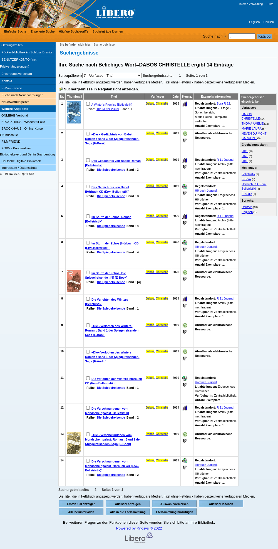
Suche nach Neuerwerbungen (22, 95)
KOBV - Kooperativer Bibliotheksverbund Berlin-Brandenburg (27, 151)
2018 (245, 161)
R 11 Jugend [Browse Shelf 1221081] (225, 298)
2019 (245, 151)
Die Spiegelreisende (111, 169)
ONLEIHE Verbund (14, 115)
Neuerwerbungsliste (15, 101)
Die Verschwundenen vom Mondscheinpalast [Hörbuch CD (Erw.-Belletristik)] (112, 466)
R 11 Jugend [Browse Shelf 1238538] (225, 215)
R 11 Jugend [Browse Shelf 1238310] (225, 159)
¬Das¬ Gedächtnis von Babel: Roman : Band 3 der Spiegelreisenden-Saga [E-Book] (112, 139)
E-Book (246, 179)
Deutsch (269, 22)
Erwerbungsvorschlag (16, 73)
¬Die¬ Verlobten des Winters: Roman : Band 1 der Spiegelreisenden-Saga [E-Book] (112, 330)
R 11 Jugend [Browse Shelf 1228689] (225, 407)
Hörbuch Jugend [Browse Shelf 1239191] (206, 246)
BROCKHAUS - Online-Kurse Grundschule (21, 132)
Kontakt (6, 81)
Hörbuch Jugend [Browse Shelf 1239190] (206, 464)
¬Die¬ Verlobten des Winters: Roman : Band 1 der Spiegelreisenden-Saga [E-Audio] (112, 357)
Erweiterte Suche (43, 31)
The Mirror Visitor (107, 109)
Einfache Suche (15, 31)
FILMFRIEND (10, 141)
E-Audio (247, 194)
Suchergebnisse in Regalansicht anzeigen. (101, 89)
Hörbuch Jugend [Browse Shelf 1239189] (206, 382)
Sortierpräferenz (70, 76)
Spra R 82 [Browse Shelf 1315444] (223, 103)
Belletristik (248, 174)
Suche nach (212, 36)
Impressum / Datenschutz (19, 167)
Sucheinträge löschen (108, 31)
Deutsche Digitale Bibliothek (21, 161)
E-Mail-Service (11, 88)
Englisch (254, 22)
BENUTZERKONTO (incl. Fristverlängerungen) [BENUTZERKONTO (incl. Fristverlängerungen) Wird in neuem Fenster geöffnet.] (18, 63)
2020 (245, 156)
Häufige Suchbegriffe (73, 31)
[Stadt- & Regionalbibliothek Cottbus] (83, 14)
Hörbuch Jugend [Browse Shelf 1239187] (206, 190)
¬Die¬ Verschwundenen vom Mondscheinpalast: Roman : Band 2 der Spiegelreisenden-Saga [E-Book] (113, 439)
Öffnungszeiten (12, 45)
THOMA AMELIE (253, 123)
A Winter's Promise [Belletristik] (111, 104)
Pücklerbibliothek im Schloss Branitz (26, 52)
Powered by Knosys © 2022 (139, 528)
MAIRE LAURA (252, 128)
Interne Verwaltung (251, 4)
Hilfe (270, 4)
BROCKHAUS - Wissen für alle (23, 121)
